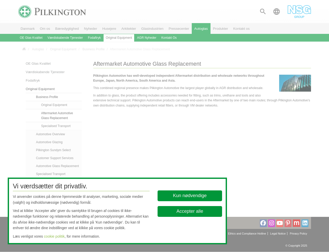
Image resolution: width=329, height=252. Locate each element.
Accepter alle (190, 211)
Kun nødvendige (190, 195)
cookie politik (54, 236)
